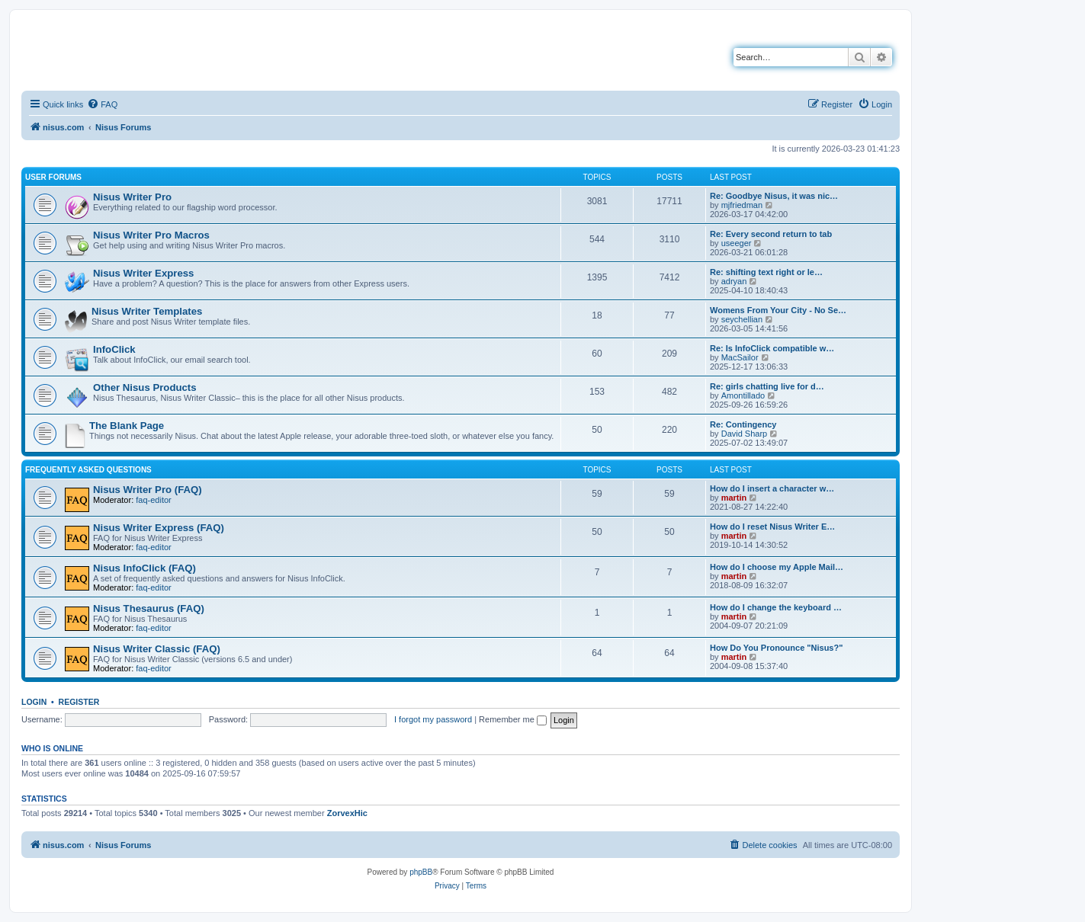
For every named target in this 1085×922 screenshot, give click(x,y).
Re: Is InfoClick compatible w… (772, 348)
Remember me (513, 719)
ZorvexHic (347, 813)
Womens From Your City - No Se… (778, 310)
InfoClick (114, 349)
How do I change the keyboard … (776, 607)
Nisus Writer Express (143, 273)
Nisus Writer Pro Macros (151, 235)
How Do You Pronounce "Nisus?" (776, 647)
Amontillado (743, 395)
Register (79, 701)
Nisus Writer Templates (146, 311)
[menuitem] (102, 104)
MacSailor (740, 357)
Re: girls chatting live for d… (767, 386)
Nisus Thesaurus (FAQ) (148, 608)
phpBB (420, 872)
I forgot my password (433, 719)
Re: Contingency (743, 424)
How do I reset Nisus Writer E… (772, 526)
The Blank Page (126, 425)
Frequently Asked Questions (88, 470)
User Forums (53, 177)
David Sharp (744, 433)
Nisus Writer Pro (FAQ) (147, 489)
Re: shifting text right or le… (766, 272)
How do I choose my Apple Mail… (776, 566)
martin (734, 497)
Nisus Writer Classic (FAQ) (156, 649)
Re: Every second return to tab (771, 234)
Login (34, 701)
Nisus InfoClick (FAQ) (144, 568)
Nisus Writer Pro (132, 197)
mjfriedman (741, 205)
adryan (734, 281)
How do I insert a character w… (772, 488)
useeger (736, 243)
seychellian (741, 319)
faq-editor (153, 499)
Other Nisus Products (145, 387)
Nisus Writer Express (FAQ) (158, 527)
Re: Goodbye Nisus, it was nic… (774, 195)
